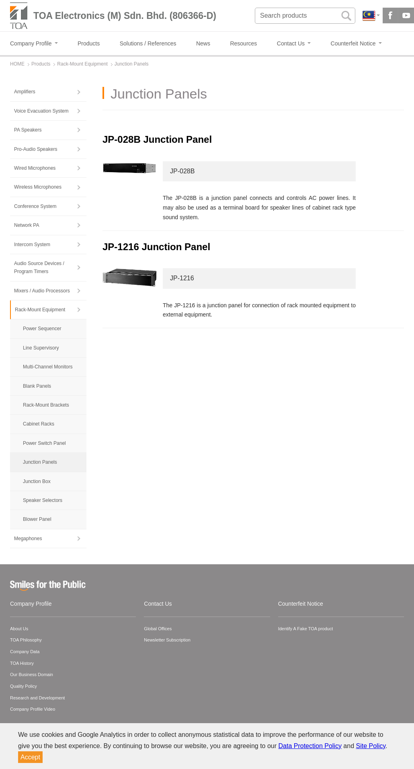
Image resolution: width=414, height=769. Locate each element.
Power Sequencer (42, 328)
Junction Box (37, 481)
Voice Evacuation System (41, 111)
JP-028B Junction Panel (157, 139)
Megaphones (28, 538)
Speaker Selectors (42, 500)
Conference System (35, 206)
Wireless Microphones (37, 187)
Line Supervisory (41, 348)
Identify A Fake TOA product (305, 628)
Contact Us (158, 603)
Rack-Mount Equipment (40, 310)
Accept (30, 757)
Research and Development (37, 697)
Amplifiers (24, 92)
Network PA (26, 225)
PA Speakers (27, 130)
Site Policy (371, 745)
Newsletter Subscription (167, 639)
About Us (19, 628)
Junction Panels (40, 462)
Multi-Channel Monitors (47, 367)
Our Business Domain (31, 674)
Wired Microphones (34, 168)
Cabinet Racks (38, 424)
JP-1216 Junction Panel (156, 246)
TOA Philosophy (26, 639)
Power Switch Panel (44, 443)
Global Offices (158, 628)
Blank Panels (37, 386)
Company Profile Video (32, 709)
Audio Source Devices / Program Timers (39, 267)
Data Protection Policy (310, 745)
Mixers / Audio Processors (42, 291)
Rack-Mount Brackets (46, 405)
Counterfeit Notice (300, 603)
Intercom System (32, 244)
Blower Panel (37, 519)
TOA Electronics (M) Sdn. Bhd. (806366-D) (124, 15)
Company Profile (31, 603)
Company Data (24, 651)
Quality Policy (23, 686)
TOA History (22, 663)
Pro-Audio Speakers (35, 149)
